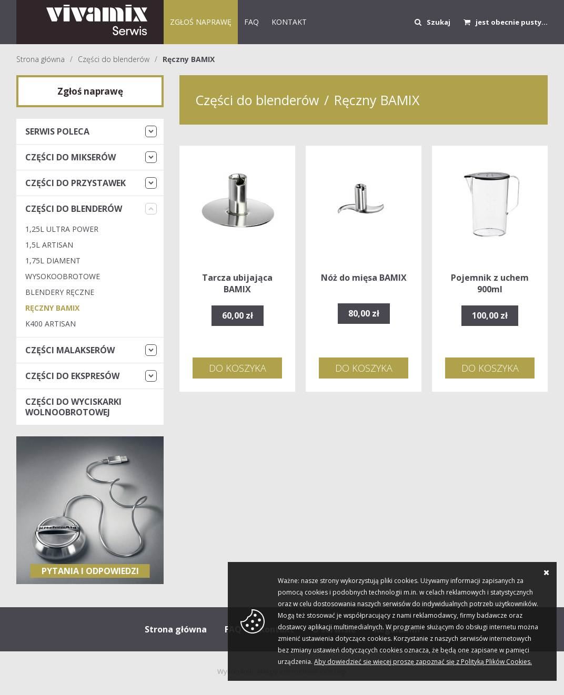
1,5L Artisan (49, 245)
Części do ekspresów (72, 376)
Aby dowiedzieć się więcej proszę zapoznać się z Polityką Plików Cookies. (423, 661)
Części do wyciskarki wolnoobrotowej (73, 407)
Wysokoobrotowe (62, 276)
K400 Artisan (50, 324)
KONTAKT (289, 22)
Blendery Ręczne (59, 292)
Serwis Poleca (57, 131)
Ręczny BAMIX (189, 59)
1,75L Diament (52, 260)
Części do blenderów (113, 59)
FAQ (251, 22)
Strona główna (40, 59)
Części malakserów (70, 350)
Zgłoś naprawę (200, 22)
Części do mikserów (70, 157)
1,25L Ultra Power (61, 229)
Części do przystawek (75, 183)
